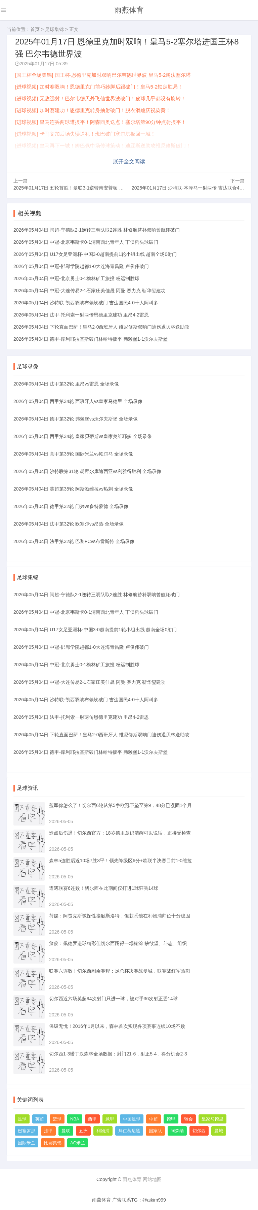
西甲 (92, 1118)
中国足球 (131, 1118)
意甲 (109, 1118)
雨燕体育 (129, 10)
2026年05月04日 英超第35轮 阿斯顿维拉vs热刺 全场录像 (73, 488)
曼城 (218, 1130)
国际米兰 (26, 1142)
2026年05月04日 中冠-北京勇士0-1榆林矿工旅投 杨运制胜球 (76, 277)
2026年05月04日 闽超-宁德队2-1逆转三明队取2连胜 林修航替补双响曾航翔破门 (96, 229)
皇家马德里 (212, 1118)
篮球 (57, 1118)
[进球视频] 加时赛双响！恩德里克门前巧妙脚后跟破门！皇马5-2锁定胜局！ (99, 87)
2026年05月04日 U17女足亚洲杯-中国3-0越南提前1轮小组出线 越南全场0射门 (95, 253)
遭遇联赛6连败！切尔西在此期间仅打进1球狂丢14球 (103, 887)
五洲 (83, 1130)
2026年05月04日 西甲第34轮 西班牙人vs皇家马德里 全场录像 (77, 400)
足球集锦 (54, 29)
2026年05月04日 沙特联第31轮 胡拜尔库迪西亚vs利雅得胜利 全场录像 (87, 470)
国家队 (155, 1130)
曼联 (65, 1130)
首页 (35, 29)
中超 (153, 1118)
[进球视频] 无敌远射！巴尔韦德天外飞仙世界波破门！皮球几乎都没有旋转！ (100, 98)
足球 (22, 1118)
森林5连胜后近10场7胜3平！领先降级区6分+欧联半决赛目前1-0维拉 (120, 860)
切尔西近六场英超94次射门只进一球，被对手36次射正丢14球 (113, 998)
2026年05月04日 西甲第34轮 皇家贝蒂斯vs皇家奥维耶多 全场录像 (82, 435)
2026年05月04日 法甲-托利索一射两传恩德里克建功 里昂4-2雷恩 (81, 313)
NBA (74, 1118)
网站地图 (152, 1179)
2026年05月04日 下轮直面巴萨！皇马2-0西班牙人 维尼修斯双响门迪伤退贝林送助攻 (101, 326)
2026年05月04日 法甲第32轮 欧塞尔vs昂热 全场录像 (68, 523)
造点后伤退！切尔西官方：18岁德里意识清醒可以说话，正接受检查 (120, 832)
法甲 (48, 1130)
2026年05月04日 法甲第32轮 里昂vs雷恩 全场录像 (66, 383)
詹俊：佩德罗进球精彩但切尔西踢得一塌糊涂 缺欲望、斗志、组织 (118, 942)
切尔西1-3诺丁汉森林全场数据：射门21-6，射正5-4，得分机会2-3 (118, 1053)
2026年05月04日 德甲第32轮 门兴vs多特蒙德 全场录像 (70, 505)
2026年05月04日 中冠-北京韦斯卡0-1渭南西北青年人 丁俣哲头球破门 (85, 241)
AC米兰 (77, 1142)
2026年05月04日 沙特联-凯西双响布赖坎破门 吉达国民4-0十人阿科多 (85, 301)
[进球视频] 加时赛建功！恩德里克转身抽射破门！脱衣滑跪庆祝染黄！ (93, 110)
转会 (188, 1118)
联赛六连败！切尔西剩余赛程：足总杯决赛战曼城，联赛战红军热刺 (119, 970)
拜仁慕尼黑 (129, 1130)
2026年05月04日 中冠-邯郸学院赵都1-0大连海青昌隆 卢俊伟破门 (81, 265)
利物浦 (103, 1130)
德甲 (171, 1118)
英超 (39, 1118)
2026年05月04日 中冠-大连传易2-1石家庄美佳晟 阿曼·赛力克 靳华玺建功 (89, 289)
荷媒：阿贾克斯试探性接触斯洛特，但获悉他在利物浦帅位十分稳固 (119, 915)
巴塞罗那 (26, 1130)
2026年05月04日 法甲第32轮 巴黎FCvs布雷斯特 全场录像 (73, 540)
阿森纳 (177, 1130)
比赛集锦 (52, 1142)
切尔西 (199, 1130)
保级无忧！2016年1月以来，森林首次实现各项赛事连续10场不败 (117, 1025)
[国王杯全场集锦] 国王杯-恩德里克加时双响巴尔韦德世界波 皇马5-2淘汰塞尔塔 (103, 75)
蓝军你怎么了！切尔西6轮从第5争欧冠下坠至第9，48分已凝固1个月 (120, 804)
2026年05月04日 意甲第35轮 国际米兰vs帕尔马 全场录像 (73, 453)
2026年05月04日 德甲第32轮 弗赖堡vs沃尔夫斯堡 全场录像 (75, 418)
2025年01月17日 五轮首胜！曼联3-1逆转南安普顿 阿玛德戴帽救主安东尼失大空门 (99, 187)
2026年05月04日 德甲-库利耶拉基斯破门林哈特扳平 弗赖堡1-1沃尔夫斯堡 (90, 338)
